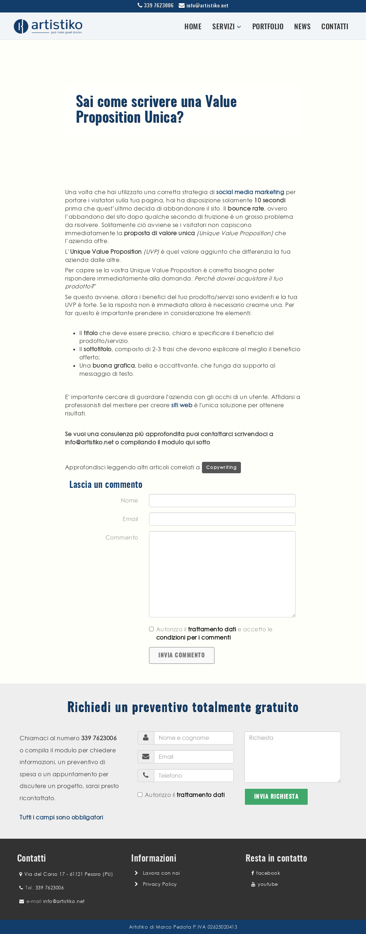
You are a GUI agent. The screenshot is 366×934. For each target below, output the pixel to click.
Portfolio (268, 27)
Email (130, 518)
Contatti (334, 27)
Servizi (227, 27)
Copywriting (221, 467)
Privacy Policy (160, 884)
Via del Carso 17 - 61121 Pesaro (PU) (68, 874)
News (302, 27)
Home (193, 27)
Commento (121, 537)
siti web (181, 405)
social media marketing (250, 192)
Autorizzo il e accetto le (211, 633)
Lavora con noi (161, 873)
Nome (129, 500)
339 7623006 (159, 6)
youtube (264, 884)
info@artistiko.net (208, 6)
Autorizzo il (181, 794)
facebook (265, 873)
